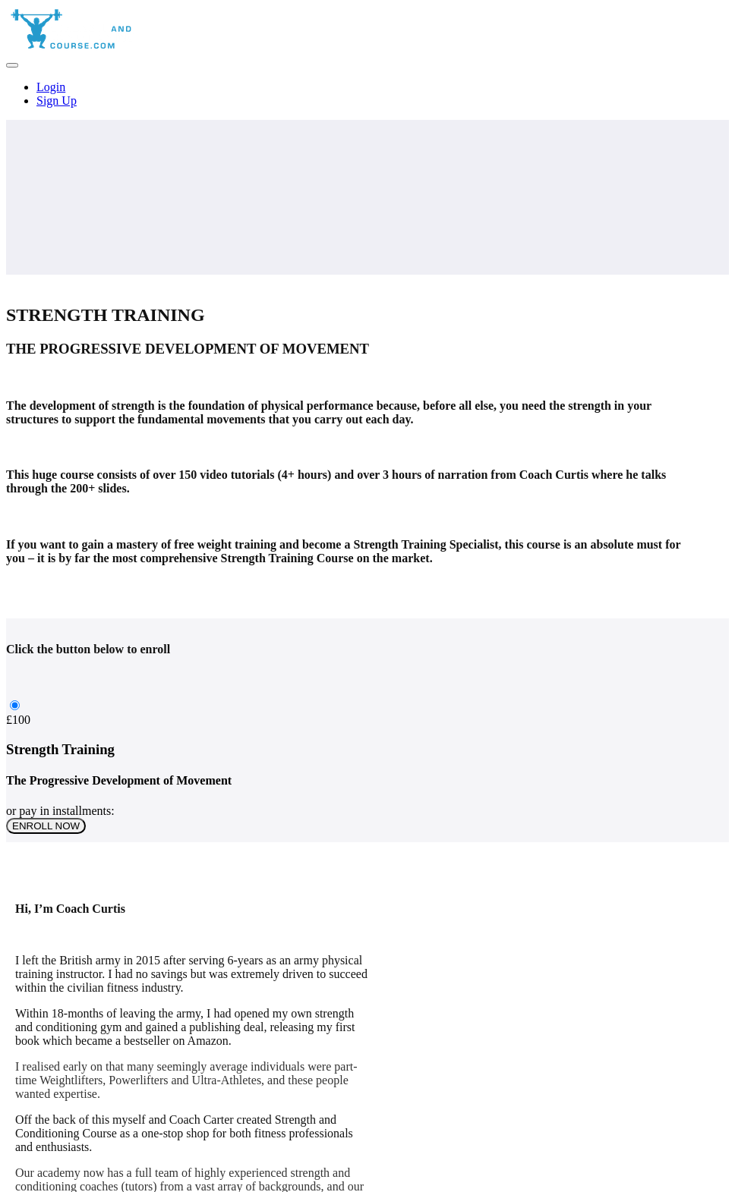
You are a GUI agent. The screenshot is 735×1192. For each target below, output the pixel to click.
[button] (12, 65)
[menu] (367, 94)
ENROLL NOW (46, 826)
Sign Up (56, 100)
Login (50, 86)
